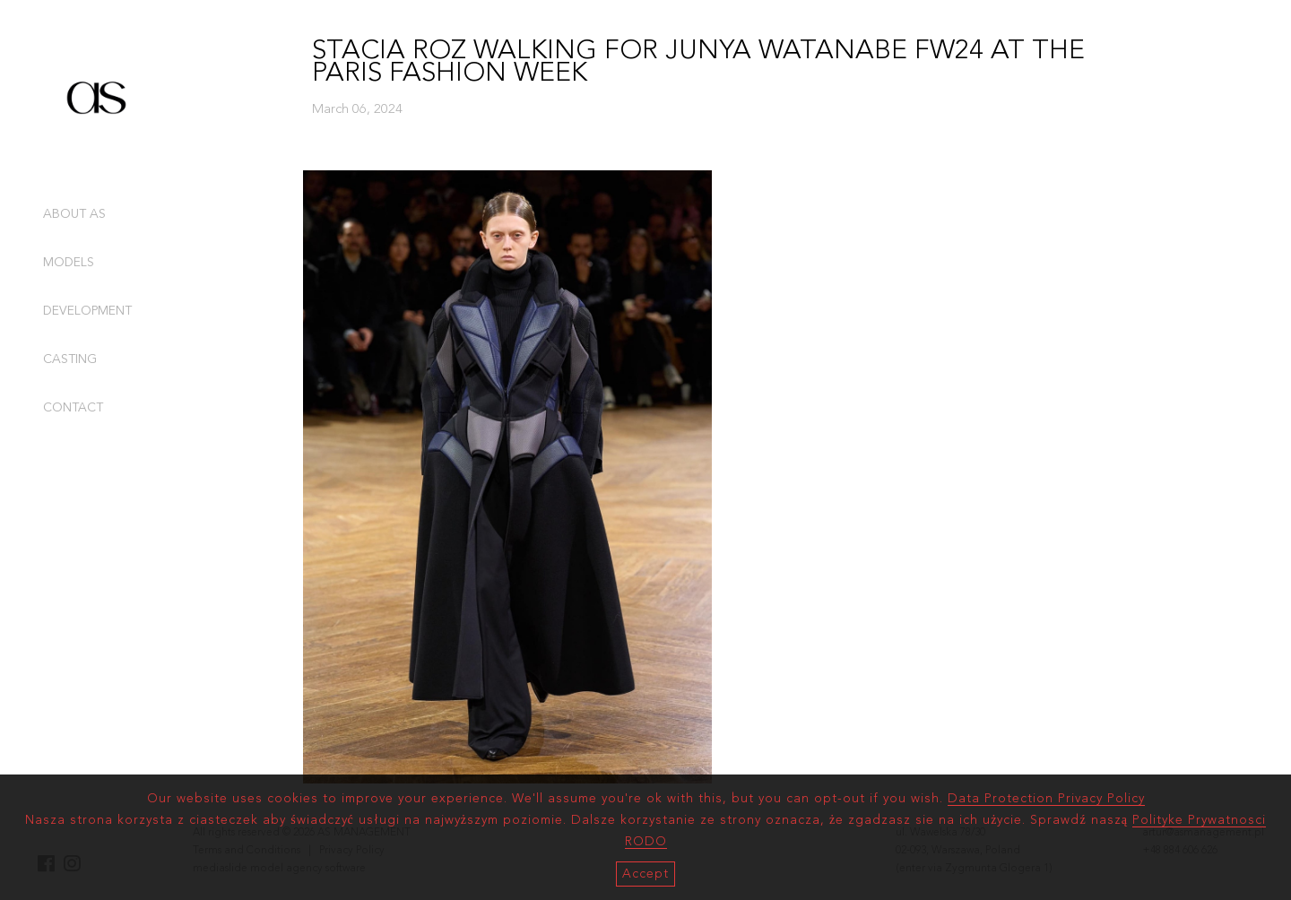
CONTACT (73, 408)
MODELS (68, 262)
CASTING (70, 359)
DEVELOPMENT (87, 311)
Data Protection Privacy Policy (1046, 798)
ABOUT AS (74, 214)
